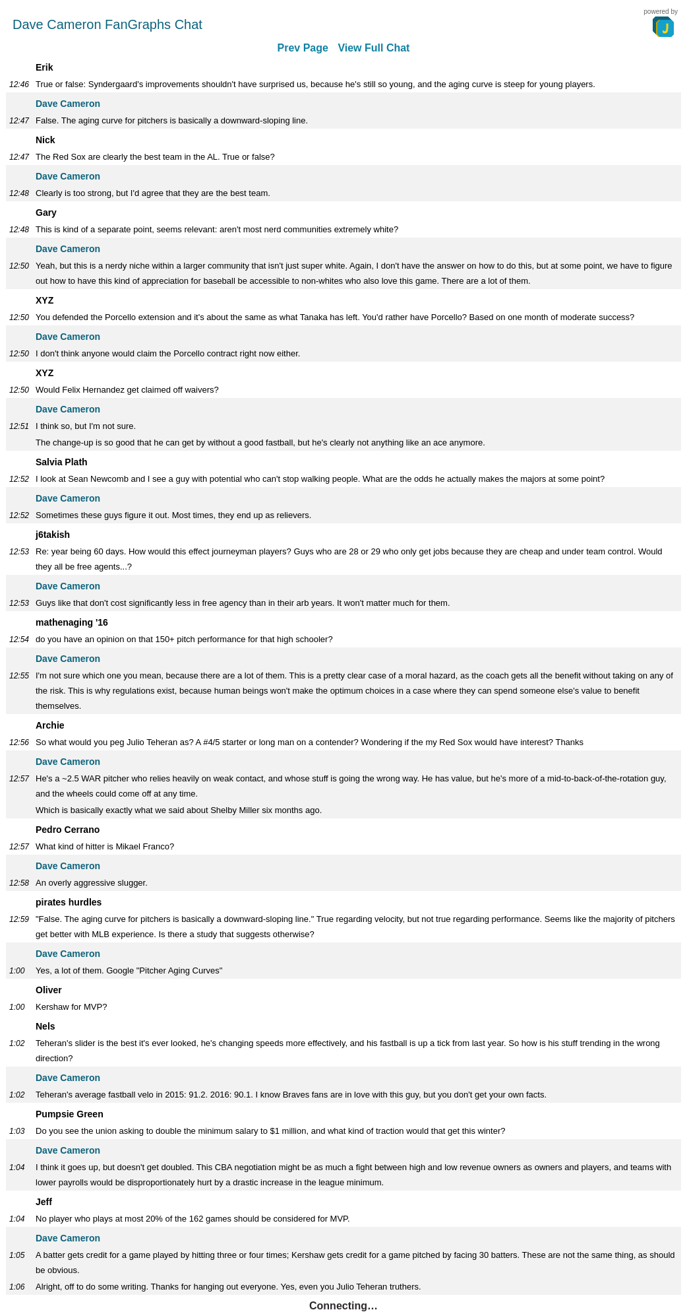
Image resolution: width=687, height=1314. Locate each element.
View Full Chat (373, 47)
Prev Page (303, 47)
